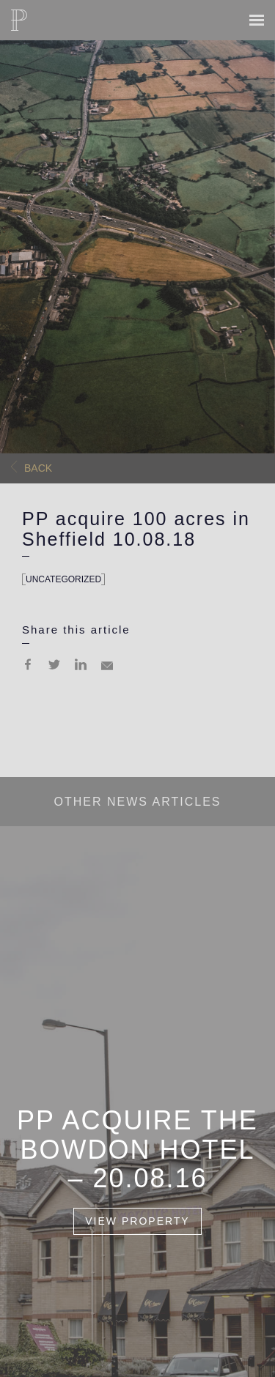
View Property (137, 1222)
